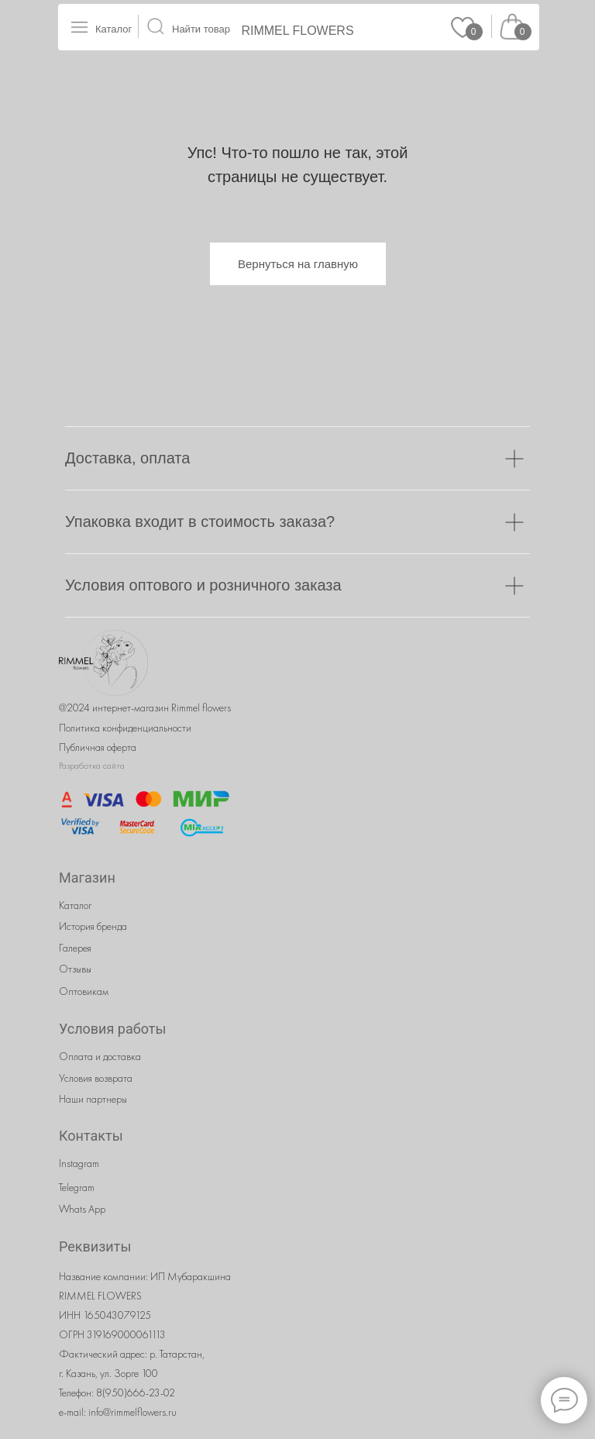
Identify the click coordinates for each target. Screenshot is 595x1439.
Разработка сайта (92, 765)
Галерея (75, 948)
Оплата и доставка (100, 1056)
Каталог (113, 29)
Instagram (79, 1163)
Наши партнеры (93, 1099)
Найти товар (201, 29)
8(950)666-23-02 (135, 1392)
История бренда (93, 926)
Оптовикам (83, 991)
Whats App (82, 1209)
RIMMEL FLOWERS (297, 30)
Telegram (77, 1187)
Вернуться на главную (298, 263)
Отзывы (75, 969)
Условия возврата (95, 1078)
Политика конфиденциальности (125, 728)
